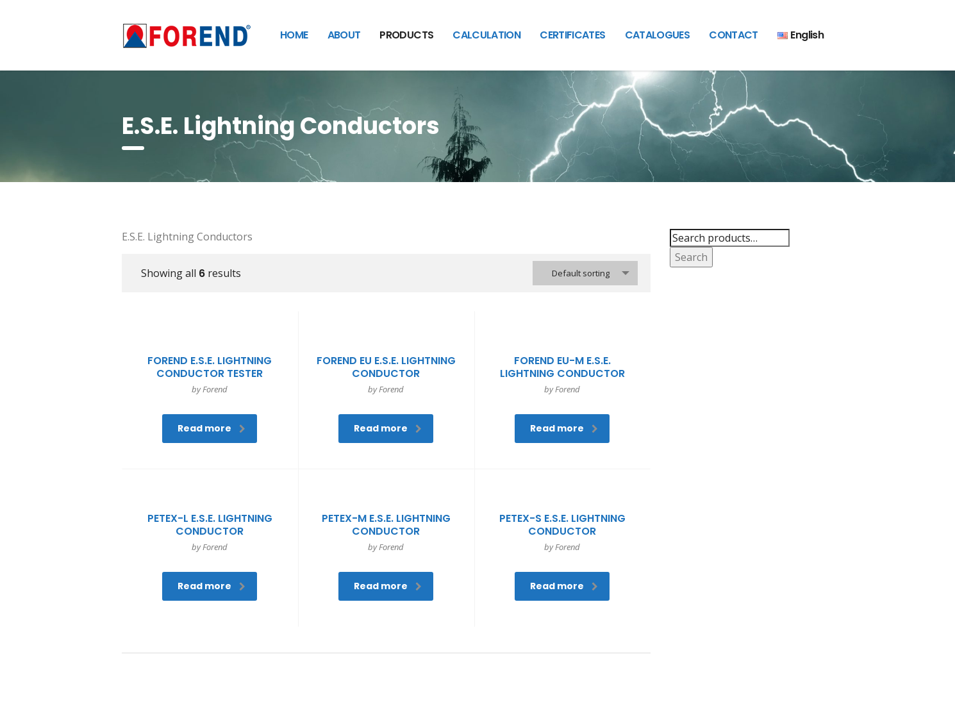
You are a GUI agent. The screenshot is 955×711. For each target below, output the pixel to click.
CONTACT (733, 35)
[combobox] (585, 273)
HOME (294, 35)
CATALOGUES (657, 35)
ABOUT (344, 35)
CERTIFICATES (572, 35)
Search (691, 257)
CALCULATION (486, 35)
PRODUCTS (406, 35)
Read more (211, 428)
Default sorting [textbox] (581, 273)
